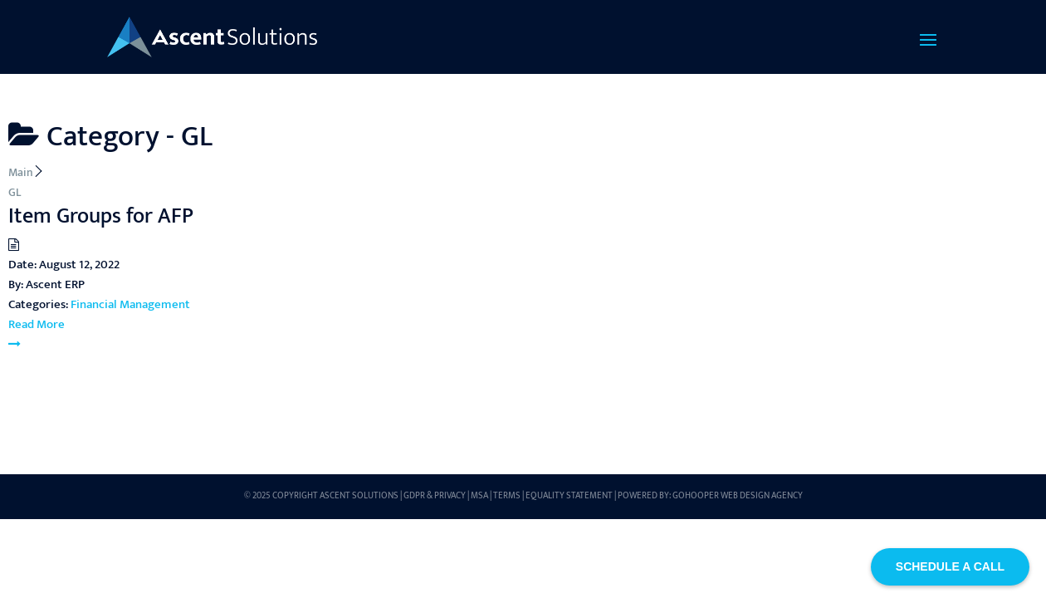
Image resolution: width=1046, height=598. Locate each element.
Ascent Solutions (359, 495)
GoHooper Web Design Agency (737, 495)
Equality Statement (569, 495)
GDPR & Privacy (434, 495)
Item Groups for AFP (100, 216)
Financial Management (130, 304)
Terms (507, 495)
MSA (479, 495)
